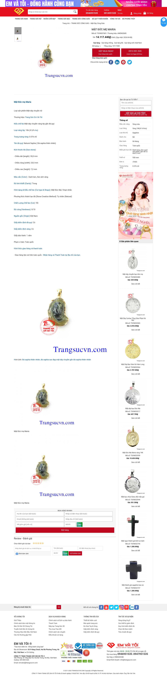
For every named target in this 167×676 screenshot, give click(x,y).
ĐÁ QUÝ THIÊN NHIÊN (100, 19)
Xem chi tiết (135, 284)
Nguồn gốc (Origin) (22, 216)
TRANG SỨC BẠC (64, 19)
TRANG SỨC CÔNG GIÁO (81, 19)
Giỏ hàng (148, 13)
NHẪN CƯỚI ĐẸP (49, 19)
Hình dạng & (19, 190)
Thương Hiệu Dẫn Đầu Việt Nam (25, 632)
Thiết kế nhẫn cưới (90, 620)
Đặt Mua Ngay (106, 53)
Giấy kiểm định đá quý (23, 222)
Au (36, 130)
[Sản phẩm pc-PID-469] (135, 206)
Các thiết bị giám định (126, 623)
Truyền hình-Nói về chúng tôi (24, 629)
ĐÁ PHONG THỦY (128, 19)
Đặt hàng (65, 530)
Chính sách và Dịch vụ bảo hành (60, 620)
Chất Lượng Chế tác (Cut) (24, 203)
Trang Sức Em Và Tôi (33, 117)
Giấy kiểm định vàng (22, 229)
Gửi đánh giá (75, 553)
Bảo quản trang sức (91, 623)
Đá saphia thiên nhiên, (31, 360)
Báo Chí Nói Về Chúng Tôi (23, 626)
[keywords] (49, 12)
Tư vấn (163, 23)
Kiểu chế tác (19, 124)
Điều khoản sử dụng (56, 635)
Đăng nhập (135, 13)
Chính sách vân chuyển (57, 632)
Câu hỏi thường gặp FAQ (22, 635)
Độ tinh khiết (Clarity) (22, 183)
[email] (43, 607)
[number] (101, 46)
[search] (75, 12)
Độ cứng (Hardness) (22, 209)
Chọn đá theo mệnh (125, 629)
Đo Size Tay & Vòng (90, 626)
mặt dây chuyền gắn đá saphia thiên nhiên (73, 360)
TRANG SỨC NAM (21, 19)
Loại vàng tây (19, 130)
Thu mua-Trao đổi (55, 629)
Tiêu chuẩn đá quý (125, 632)
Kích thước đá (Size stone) (25, 150)
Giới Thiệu (17, 620)
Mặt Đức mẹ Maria (22, 102)
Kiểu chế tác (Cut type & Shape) (37, 190)
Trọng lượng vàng (21, 137)
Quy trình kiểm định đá (126, 626)
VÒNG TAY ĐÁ (115, 19)
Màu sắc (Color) (20, 177)
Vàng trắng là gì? (124, 620)
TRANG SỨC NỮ (35, 19)
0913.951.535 (135, 53)
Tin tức (120, 13)
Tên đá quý (18, 143)
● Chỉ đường (29, 652)
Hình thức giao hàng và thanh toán (28, 248)
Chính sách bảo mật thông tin (24, 623)
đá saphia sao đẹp (48, 360)
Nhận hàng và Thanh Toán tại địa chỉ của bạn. (61, 255)
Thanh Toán (53, 623)
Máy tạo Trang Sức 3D (57, 626)
